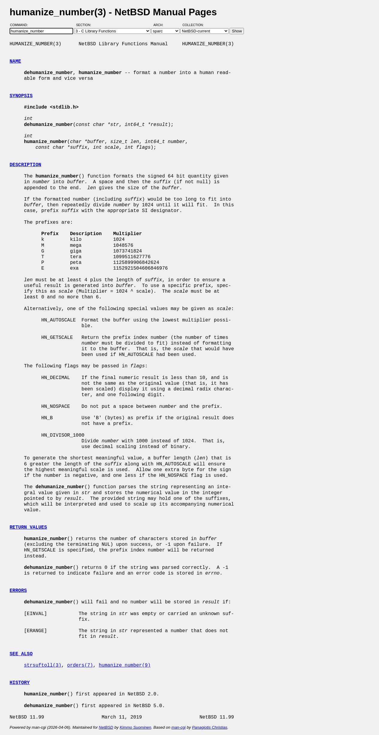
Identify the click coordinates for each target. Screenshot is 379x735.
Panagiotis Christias (209, 727)
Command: (20, 25)
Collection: (193, 25)
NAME (15, 61)
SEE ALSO (21, 654)
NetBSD (106, 727)
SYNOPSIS (21, 96)
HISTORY (20, 683)
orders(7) (80, 665)
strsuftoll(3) (42, 665)
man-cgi (178, 727)
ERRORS (18, 590)
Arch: (161, 25)
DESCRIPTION (25, 165)
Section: (85, 25)
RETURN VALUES (28, 527)
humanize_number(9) (125, 665)
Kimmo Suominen (135, 727)
